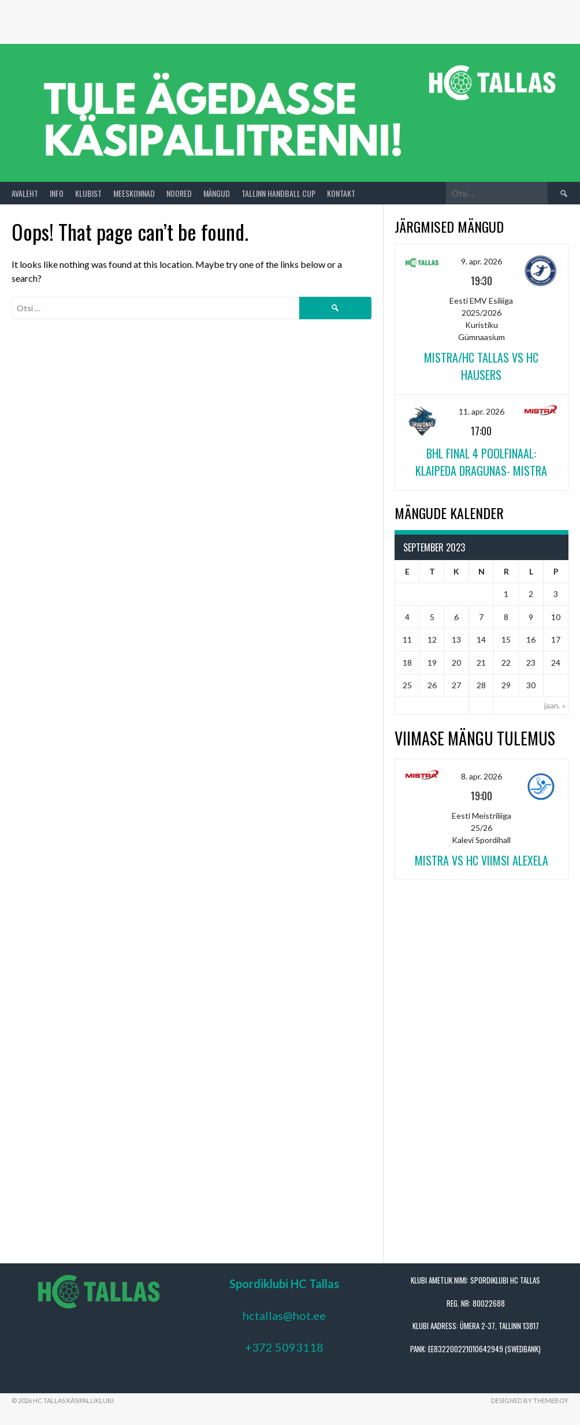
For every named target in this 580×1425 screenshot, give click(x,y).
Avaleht (25, 193)
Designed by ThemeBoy (529, 1400)
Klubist (88, 193)
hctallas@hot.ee (284, 1315)
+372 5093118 (284, 1347)
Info (57, 193)
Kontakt (341, 193)
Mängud (216, 193)
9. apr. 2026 (481, 261)
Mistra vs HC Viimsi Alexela (481, 860)
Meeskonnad (134, 193)
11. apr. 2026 (481, 411)
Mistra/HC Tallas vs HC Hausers (481, 366)
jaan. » (555, 705)
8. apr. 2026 (481, 776)
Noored (179, 193)
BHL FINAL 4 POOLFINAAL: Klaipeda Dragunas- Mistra (481, 462)
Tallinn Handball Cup (278, 193)
